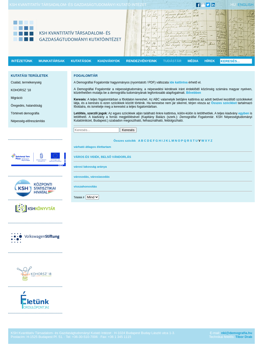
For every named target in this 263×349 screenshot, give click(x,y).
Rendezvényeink (141, 61)
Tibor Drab (244, 337)
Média (192, 61)
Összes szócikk (125, 140)
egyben (243, 113)
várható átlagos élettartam (92, 146)
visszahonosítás (85, 186)
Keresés (128, 130)
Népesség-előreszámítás (28, 121)
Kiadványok (109, 61)
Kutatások (81, 61)
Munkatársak (52, 61)
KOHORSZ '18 (21, 90)
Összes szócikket (224, 103)
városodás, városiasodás (92, 176)
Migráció (16, 98)
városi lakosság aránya (90, 166)
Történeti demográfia (25, 113)
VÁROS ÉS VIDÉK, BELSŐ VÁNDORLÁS (102, 156)
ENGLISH (245, 5)
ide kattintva (179, 82)
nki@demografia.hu (236, 333)
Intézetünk (21, 61)
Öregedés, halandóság (26, 105)
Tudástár (172, 61)
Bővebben (193, 93)
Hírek (209, 61)
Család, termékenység (26, 82)
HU (233, 5)
